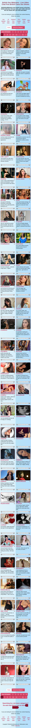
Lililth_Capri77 (5, 156)
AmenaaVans (19, 438)
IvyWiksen (3, 481)
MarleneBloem (5, 49)
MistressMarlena (5, 286)
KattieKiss (19, 70)
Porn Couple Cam (19, 21)
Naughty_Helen (20, 611)
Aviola (18, 200)
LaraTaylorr (4, 91)
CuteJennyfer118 (5, 676)
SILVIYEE (3, 200)
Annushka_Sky (20, 676)
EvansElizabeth (20, 525)
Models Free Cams (24, 21)
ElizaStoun (19, 308)
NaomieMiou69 (20, 395)
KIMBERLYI (19, 460)
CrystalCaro (4, 330)
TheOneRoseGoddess (7, 546)
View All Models (6, 32)
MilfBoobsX (19, 590)
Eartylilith (3, 654)
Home (8, 27)
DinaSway (3, 179)
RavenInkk (19, 351)
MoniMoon (19, 91)
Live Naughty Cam (3, 21)
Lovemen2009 (20, 286)
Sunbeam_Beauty (5, 135)
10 (13, 34)
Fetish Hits (17, 725)
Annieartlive (4, 114)
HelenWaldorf (20, 568)
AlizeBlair (3, 70)
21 (23, 34)
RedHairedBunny (5, 590)
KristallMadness (5, 244)
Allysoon (18, 546)
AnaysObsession (5, 265)
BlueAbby (18, 633)
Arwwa (18, 265)
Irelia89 (18, 135)
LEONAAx (3, 308)
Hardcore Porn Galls (13, 21)
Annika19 (18, 330)
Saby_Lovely (4, 611)
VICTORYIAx (4, 221)
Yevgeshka (19, 221)
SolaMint (18, 49)
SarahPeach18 (5, 460)
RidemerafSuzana (21, 481)
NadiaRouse (19, 373)
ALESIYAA (19, 503)
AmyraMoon (4, 351)
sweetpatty (4, 568)
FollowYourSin (20, 156)
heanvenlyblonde (5, 633)
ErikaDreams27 (5, 373)
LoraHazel (3, 525)
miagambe (3, 438)
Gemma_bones (20, 179)
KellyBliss (3, 395)
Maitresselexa (20, 114)
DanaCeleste (19, 244)
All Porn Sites (8, 21)
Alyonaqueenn (20, 654)
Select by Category (18, 27)
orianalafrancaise (21, 416)
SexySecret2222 (5, 503)
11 (16, 34)
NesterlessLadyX (5, 416)
